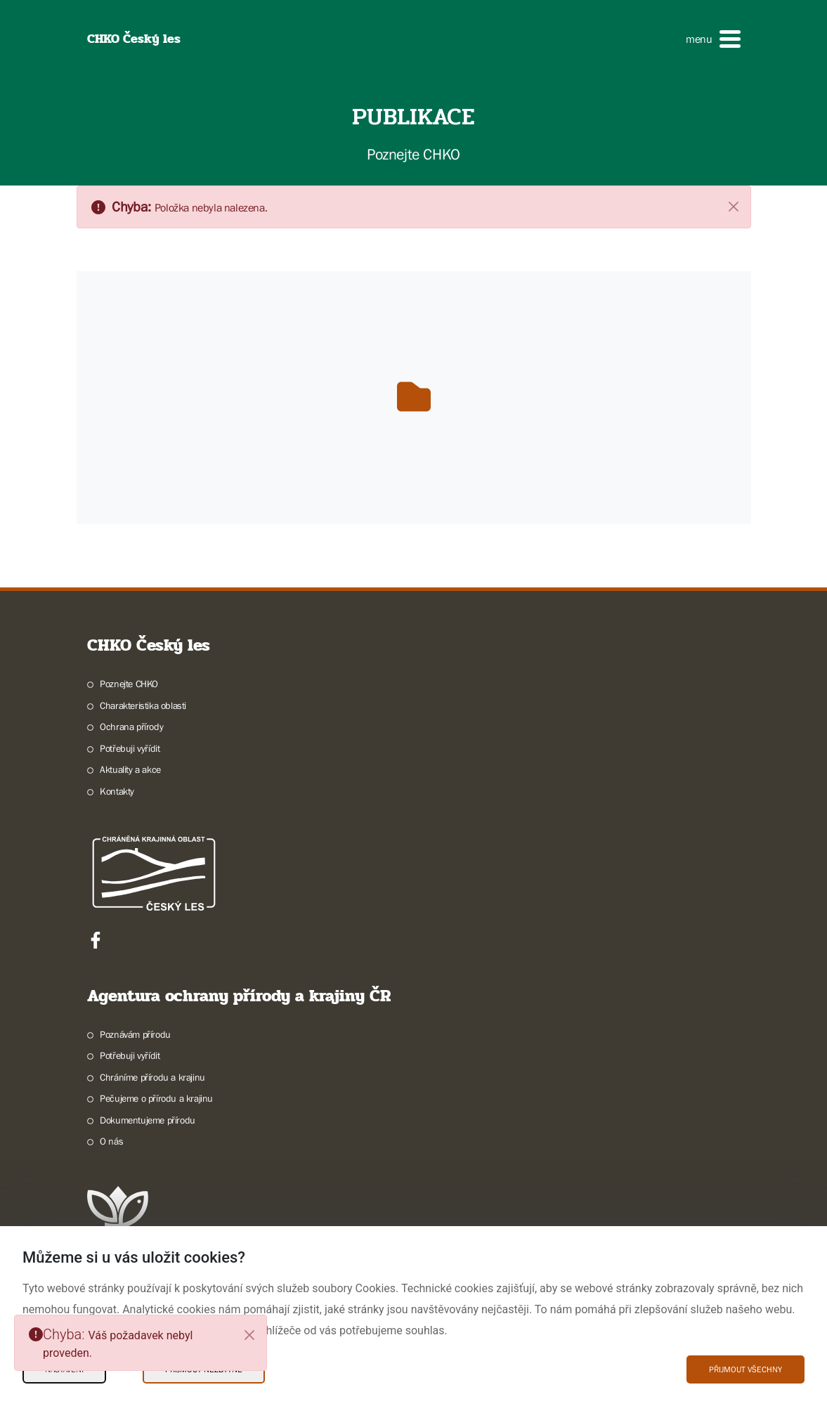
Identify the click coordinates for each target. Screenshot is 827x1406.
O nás (111, 1141)
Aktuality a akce (130, 769)
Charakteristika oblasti (143, 705)
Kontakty (117, 791)
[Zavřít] (733, 206)
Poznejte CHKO (129, 683)
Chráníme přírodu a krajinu (152, 1077)
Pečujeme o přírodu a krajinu (156, 1098)
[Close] (249, 1335)
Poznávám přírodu (135, 1034)
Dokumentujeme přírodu (147, 1120)
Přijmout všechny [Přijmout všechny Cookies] (745, 1369)
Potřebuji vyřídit (129, 748)
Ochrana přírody (131, 726)
